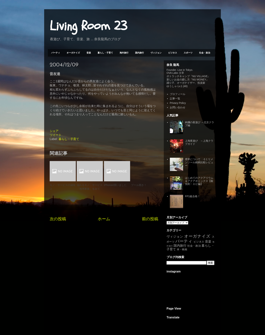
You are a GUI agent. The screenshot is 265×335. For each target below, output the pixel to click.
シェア (54, 130)
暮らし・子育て (105, 52)
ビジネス (172, 52)
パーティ (55, 52)
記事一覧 (175, 98)
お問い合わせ (177, 107)
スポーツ (188, 52)
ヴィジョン (156, 52)
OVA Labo (172, 72)
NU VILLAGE (199, 76)
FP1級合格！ (192, 196)
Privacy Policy (178, 102)
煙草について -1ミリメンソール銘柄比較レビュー (199, 162)
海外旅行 (124, 52)
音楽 (88, 52)
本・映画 (182, 249)
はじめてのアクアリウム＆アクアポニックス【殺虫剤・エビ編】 (199, 181)
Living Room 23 (88, 26)
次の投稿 (58, 219)
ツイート (55, 135)
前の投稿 (150, 219)
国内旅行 (139, 52)
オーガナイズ (73, 52)
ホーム (104, 219)
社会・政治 (204, 52)
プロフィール (177, 94)
